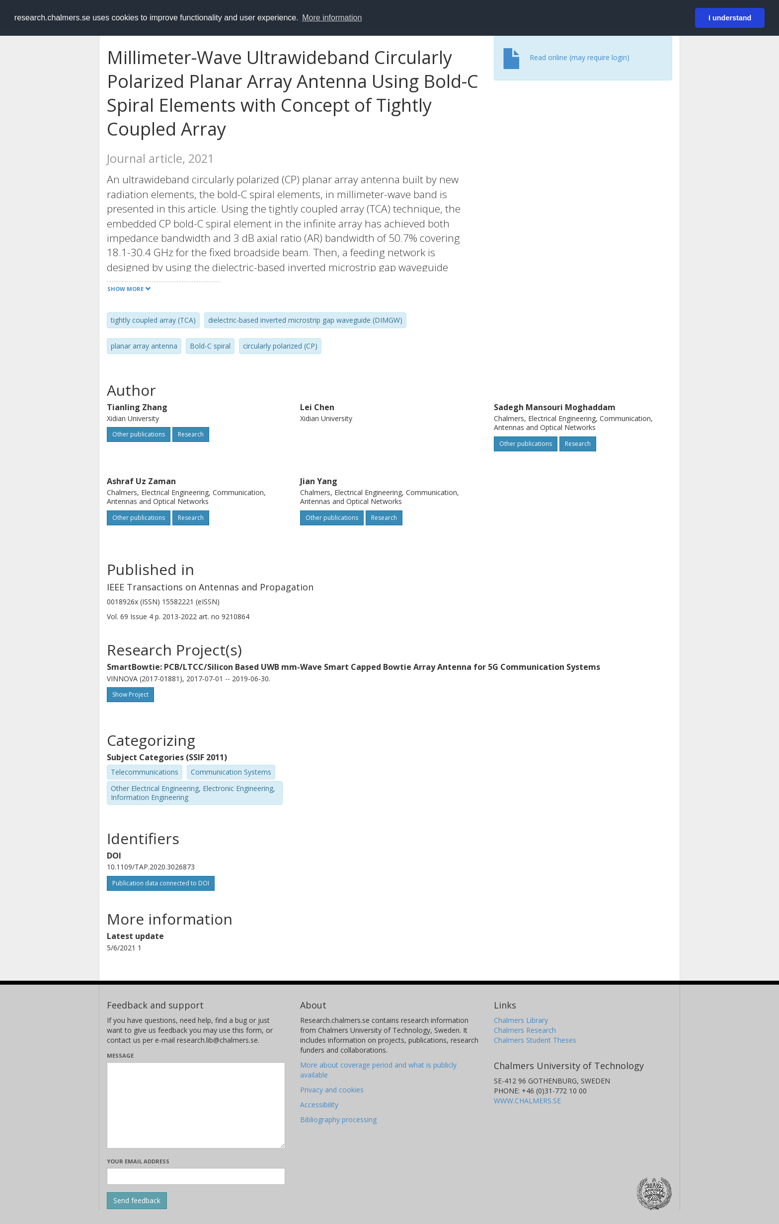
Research (191, 434)
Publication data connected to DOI (160, 883)
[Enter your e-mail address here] (196, 1176)
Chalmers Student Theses (535, 1040)
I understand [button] (729, 18)
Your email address (138, 1161)
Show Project (130, 694)
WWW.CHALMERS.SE (527, 1100)
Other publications (138, 434)
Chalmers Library (521, 1020)
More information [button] (332, 17)
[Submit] (137, 1200)
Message (120, 1055)
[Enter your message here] (196, 1105)
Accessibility (319, 1104)
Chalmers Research (525, 1030)
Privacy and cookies (332, 1089)
